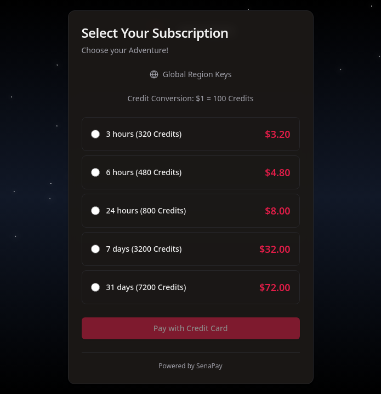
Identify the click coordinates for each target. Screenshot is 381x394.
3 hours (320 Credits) (144, 134)
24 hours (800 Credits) (146, 211)
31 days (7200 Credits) (146, 287)
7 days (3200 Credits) (144, 249)
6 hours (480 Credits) (144, 172)
